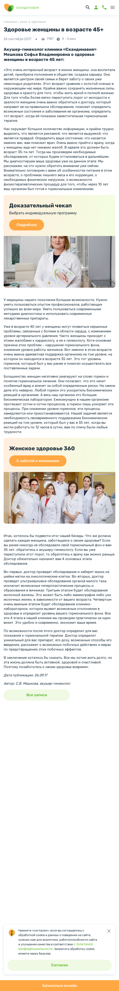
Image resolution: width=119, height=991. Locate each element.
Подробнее (27, 225)
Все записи (36, 695)
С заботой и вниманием (38, 461)
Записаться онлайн (59, 985)
